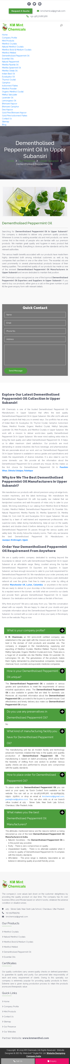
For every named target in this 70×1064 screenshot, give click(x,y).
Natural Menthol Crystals (13, 47)
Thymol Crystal (9, 80)
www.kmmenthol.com (35, 1038)
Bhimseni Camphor (10, 107)
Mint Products (8, 41)
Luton (29, 585)
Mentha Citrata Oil (10, 71)
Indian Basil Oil (8, 74)
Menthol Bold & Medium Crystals (16, 50)
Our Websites (9, 1032)
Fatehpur (28, 471)
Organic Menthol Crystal (13, 92)
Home (5, 35)
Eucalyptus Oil (8, 77)
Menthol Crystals (9, 44)
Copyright (11, 1050)
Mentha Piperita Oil (10, 65)
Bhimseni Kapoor (9, 104)
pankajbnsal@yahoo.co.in (16, 799)
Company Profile (9, 38)
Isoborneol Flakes (10, 86)
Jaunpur (6, 540)
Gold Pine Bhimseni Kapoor (14, 113)
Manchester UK (17, 585)
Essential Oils (8, 59)
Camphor (6, 83)
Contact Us (7, 119)
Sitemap (5, 122)
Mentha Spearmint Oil (11, 68)
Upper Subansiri (49, 160)
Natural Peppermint (10, 62)
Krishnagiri (16, 540)
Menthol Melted (9, 53)
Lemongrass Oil (9, 101)
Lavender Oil (7, 98)
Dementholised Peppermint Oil (15, 56)
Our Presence (27, 160)
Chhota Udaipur (15, 471)
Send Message (16, 371)
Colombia (38, 585)
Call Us (18, 1061)
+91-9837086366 (37, 16)
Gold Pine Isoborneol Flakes (14, 116)
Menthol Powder (9, 89)
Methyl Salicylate (9, 95)
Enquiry (52, 1061)
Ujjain (25, 540)
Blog (4, 125)
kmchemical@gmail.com (51, 11)
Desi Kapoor (7, 110)
